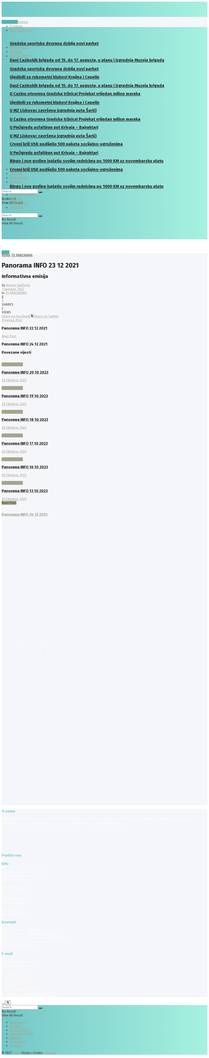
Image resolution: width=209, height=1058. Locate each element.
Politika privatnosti (24, 988)
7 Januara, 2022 (13, 289)
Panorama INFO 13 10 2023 (25, 491)
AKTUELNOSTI (21, 56)
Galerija (16, 173)
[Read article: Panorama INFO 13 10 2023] (104, 479)
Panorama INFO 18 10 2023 (25, 419)
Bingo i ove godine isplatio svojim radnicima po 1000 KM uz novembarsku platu (86, 186)
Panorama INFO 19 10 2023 (25, 396)
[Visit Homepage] (33, 16)
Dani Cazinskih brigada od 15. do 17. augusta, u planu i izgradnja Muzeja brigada (87, 60)
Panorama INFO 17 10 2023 (25, 443)
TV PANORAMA (21, 255)
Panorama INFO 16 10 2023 (25, 467)
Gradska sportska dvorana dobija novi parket (54, 43)
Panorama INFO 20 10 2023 (25, 372)
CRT (15, 995)
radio (5, 252)
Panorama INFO (23, 195)
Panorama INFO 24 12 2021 (25, 514)
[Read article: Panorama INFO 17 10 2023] (104, 432)
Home (6, 255)
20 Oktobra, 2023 (14, 380)
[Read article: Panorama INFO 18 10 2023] (104, 408)
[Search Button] (40, 192)
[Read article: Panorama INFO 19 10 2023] (104, 384)
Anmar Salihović (18, 285)
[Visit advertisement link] (12, 648)
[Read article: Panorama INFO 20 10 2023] (104, 360)
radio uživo (10, 22)
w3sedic (49, 995)
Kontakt (16, 182)
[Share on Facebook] (16, 316)
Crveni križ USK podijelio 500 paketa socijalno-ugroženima (66, 169)
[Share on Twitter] (44, 316)
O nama (15, 980)
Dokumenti (19, 203)
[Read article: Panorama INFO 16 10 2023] (104, 455)
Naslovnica (19, 22)
